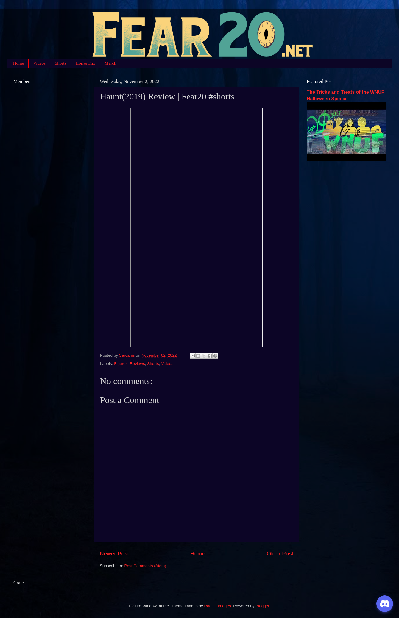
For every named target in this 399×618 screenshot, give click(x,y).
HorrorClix (85, 63)
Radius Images (217, 606)
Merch (110, 63)
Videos (39, 63)
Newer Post (114, 553)
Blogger (262, 606)
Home (18, 63)
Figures (120, 363)
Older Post (280, 553)
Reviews (137, 363)
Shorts (60, 63)
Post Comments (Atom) (145, 566)
